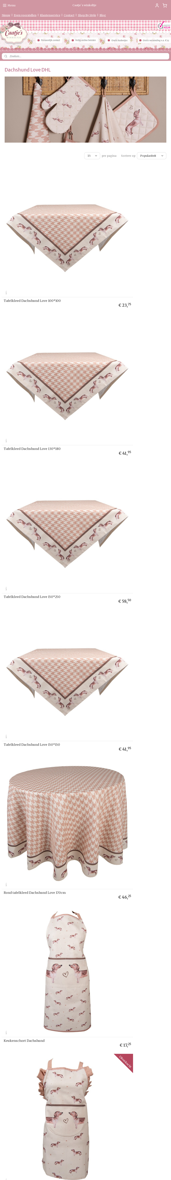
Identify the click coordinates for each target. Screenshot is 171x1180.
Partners (7, 1028)
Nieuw (6, 15)
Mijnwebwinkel (131, 1172)
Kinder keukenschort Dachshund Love (34, 548)
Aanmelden (126, 1018)
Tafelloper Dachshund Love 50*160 (116, 844)
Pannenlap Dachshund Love (111, 745)
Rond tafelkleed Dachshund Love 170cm (35, 449)
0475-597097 (71, 1126)
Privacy (6, 1009)
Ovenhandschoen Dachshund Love (116, 647)
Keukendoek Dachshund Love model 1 (118, 548)
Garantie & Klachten (13, 1013)
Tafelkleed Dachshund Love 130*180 (117, 251)
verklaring (17, 1009)
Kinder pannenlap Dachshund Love (31, 844)
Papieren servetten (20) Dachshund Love (35, 943)
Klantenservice (50, 15)
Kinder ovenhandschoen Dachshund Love (36, 745)
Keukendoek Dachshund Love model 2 (33, 647)
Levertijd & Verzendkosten (17, 1001)
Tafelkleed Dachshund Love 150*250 (32, 350)
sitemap (73, 1172)
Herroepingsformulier (15, 1016)
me (7, 994)
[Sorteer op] (151, 155)
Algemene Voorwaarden (16, 1020)
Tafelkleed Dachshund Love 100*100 (32, 251)
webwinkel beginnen (97, 1172)
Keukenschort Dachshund (109, 449)
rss (81, 1172)
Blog (103, 15)
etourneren (9, 1005)
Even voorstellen (25, 15)
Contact (69, 15)
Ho (3, 994)
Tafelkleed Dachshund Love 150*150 (117, 350)
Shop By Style (87, 15)
